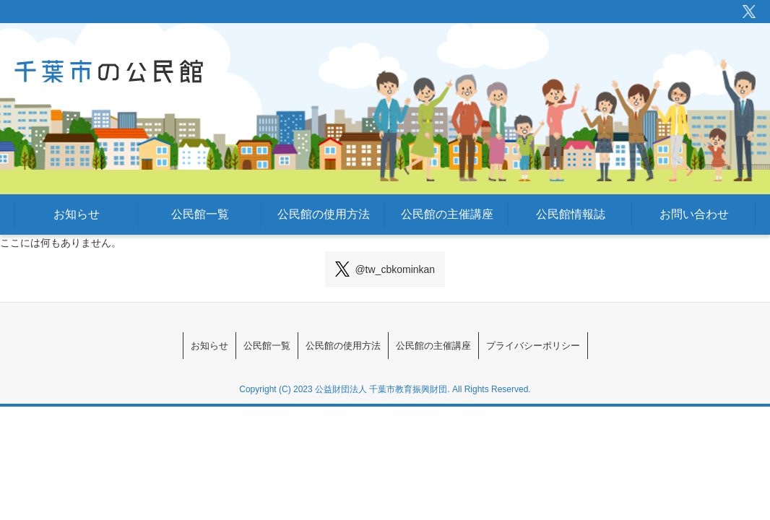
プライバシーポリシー (591, 345)
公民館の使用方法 (323, 214)
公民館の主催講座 (447, 214)
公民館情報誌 (570, 214)
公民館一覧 (200, 214)
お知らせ (76, 214)
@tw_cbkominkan (385, 269)
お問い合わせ (694, 214)
